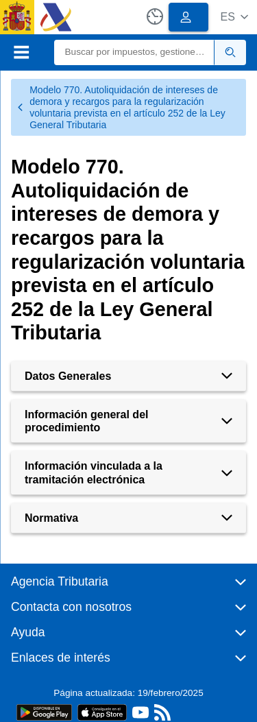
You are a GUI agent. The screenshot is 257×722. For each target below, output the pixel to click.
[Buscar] (134, 52)
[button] (234, 16)
